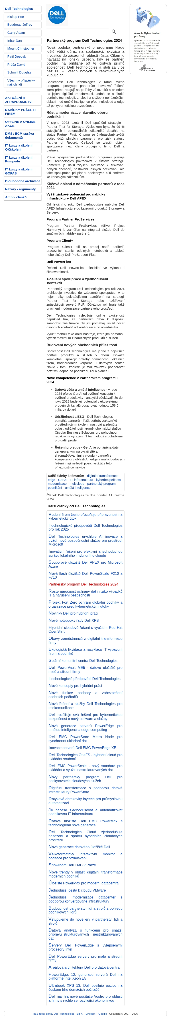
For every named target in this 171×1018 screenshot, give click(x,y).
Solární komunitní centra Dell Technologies (83, 661)
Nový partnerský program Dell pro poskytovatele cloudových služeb (85, 779)
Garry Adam (16, 32)
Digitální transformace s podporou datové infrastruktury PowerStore (85, 790)
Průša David (16, 64)
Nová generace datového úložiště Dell (79, 847)
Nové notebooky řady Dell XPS (74, 620)
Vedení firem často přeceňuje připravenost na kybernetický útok (85, 516)
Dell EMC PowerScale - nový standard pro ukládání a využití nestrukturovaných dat (85, 768)
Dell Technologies (19, 8)
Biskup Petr (15, 17)
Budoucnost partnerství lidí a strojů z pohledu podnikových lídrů (85, 910)
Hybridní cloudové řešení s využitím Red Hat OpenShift (85, 629)
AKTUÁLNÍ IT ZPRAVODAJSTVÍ (18, 100)
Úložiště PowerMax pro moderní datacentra (84, 883)
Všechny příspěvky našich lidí (21, 82)
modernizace (57, 483)
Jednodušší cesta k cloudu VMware (77, 890)
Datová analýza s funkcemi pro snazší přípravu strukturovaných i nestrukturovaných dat (85, 934)
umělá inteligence (78, 487)
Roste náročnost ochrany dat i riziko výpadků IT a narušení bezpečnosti (85, 593)
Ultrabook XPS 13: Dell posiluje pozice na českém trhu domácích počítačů (85, 987)
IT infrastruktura (81, 480)
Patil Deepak (16, 56)
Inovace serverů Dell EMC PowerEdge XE (82, 748)
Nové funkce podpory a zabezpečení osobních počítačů (85, 695)
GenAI (62, 480)
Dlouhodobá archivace (22, 181)
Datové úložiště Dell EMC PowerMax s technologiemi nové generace (85, 823)
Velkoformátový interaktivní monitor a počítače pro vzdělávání (85, 856)
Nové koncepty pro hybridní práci (75, 686)
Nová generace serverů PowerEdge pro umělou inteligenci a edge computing (85, 728)
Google (102, 1013)
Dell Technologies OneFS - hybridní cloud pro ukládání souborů (85, 757)
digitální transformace (102, 476)
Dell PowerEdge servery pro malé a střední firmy (85, 958)
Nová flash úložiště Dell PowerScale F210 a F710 (85, 575)
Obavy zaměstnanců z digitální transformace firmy (85, 640)
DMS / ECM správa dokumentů (19, 135)
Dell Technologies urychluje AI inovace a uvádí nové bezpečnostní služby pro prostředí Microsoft (85, 540)
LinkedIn (90, 1013)
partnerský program (101, 483)
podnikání (55, 487)
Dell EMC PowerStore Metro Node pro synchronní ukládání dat (85, 739)
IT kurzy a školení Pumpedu (19, 159)
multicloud (76, 483)
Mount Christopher (20, 48)
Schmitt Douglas (19, 72)
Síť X (80, 1013)
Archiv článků (16, 197)
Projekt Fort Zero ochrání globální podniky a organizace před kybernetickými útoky (85, 604)
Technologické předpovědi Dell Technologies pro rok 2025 (85, 527)
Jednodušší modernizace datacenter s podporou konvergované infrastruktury (85, 899)
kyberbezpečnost (108, 480)
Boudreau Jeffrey (19, 24)
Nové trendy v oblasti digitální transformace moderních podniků (85, 874)
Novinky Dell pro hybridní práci (73, 613)
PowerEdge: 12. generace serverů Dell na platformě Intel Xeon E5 (85, 976)
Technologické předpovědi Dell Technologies (84, 679)
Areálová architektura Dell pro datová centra (84, 967)
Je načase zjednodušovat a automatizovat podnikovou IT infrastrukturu (85, 812)
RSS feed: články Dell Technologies (53, 1013)
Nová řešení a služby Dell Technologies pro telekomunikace (85, 706)
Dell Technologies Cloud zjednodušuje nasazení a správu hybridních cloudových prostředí (85, 836)
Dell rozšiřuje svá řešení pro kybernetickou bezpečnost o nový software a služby (85, 717)
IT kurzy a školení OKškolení (19, 147)
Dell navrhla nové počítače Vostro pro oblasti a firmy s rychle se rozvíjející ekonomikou (85, 998)
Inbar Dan (14, 40)
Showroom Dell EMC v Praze (72, 865)
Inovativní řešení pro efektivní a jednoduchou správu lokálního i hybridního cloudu (85, 553)
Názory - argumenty (20, 189)
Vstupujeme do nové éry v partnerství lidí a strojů (85, 921)
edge (51, 480)
